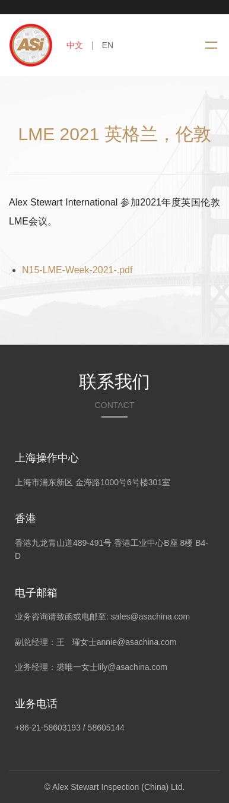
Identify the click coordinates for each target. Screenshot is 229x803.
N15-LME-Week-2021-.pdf (77, 270)
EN (107, 45)
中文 (74, 45)
